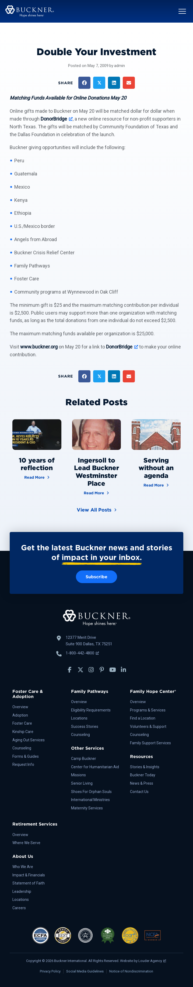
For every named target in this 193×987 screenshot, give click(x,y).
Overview (20, 707)
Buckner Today (142, 775)
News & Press (141, 783)
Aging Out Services (28, 740)
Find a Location (142, 718)
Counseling (21, 748)
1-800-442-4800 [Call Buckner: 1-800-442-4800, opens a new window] (82, 653)
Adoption (20, 715)
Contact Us (139, 791)
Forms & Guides (25, 756)
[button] (182, 11)
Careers (19, 908)
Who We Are (22, 867)
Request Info (23, 764)
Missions (78, 775)
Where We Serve (26, 843)
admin (119, 65)
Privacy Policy (50, 971)
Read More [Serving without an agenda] (156, 484)
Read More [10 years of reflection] (37, 477)
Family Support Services (150, 743)
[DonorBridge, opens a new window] (57, 119)
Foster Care (22, 723)
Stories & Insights (144, 767)
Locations (79, 718)
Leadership (21, 891)
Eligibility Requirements (91, 710)
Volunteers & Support (148, 726)
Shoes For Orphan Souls (91, 791)
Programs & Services (148, 710)
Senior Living (82, 783)
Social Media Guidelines (85, 971)
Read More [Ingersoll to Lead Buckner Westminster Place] (96, 492)
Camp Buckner (83, 758)
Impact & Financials (28, 875)
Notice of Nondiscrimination (131, 971)
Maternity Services (87, 808)
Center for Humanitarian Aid (95, 767)
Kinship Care (22, 731)
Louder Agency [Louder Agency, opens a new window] (152, 961)
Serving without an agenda (156, 468)
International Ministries (90, 800)
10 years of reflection (37, 464)
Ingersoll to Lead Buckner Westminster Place (96, 471)
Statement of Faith (28, 883)
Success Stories (84, 726)
